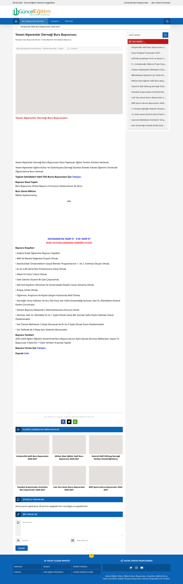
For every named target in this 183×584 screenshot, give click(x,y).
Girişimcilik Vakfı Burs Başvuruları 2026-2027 (40, 26)
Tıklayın (76, 176)
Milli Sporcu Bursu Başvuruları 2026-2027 (106, 488)
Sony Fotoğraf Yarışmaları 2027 (146, 53)
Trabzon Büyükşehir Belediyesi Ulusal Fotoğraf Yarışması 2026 (149, 69)
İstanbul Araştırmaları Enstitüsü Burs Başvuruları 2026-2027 (32, 488)
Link (26, 353)
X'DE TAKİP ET (83, 238)
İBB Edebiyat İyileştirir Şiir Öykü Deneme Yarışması (149, 75)
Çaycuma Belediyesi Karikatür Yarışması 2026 (149, 120)
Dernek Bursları (49, 48)
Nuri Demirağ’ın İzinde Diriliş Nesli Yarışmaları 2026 (149, 125)
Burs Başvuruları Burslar (31, 40)
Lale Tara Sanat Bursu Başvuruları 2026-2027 (69, 488)
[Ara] (145, 35)
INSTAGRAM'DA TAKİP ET (61, 238)
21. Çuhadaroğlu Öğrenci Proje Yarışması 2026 (149, 64)
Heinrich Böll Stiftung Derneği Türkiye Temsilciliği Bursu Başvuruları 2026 (106, 459)
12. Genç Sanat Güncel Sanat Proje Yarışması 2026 (149, 114)
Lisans (60, 48)
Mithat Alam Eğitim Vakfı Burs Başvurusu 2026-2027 (69, 457)
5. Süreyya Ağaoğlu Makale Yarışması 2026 (149, 108)
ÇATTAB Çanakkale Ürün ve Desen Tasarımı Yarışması (149, 58)
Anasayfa (18, 40)
